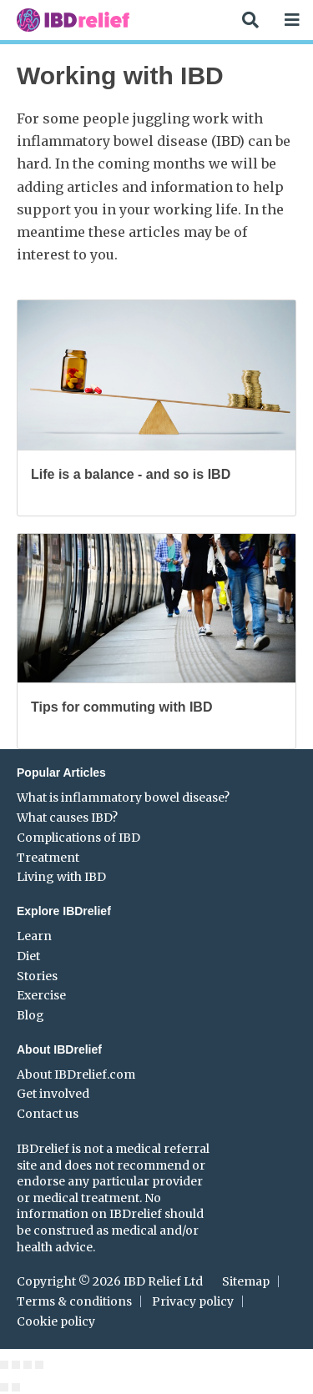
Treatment (48, 857)
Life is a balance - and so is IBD (130, 474)
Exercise (41, 995)
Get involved (53, 1093)
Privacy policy (193, 1301)
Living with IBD (61, 876)
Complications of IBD (78, 837)
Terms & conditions (74, 1301)
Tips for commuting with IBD (121, 707)
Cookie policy (56, 1321)
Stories (37, 976)
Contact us (47, 1113)
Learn (34, 936)
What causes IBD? (67, 817)
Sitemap (246, 1281)
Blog (30, 1015)
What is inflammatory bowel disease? (123, 797)
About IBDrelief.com (76, 1074)
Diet (28, 956)
